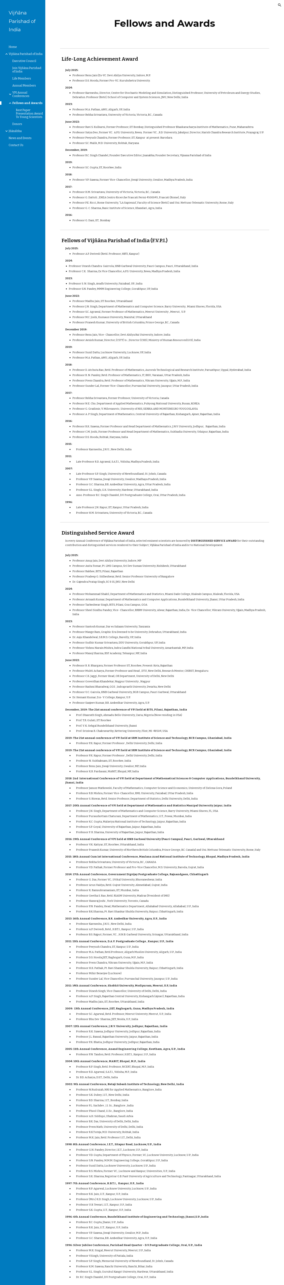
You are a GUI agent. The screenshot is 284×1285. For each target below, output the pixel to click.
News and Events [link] (20, 138)
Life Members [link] (21, 78)
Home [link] (13, 47)
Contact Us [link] (16, 145)
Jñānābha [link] (15, 131)
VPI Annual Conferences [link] (20, 94)
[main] (164, 23)
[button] (279, 5)
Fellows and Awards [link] (27, 103)
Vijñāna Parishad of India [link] (26, 54)
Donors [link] (17, 124)
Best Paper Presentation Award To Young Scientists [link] (29, 113)
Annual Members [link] (24, 85)
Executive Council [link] (24, 61)
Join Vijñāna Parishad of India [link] (26, 69)
